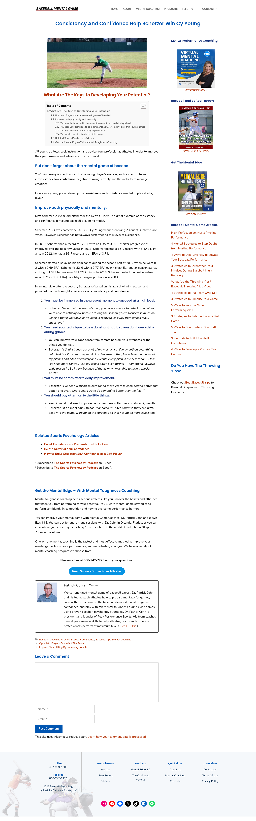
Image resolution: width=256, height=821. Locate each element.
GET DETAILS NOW (196, 214)
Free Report (106, 775)
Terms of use (210, 775)
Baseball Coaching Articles (54, 639)
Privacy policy (210, 781)
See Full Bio (128, 626)
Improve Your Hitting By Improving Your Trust (64, 647)
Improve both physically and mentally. (76, 119)
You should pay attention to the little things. (81, 134)
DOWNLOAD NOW (196, 151)
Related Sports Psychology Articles (74, 138)
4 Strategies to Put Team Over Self (194, 293)
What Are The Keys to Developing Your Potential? (79, 111)
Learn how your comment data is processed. (117, 737)
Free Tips (191, 9)
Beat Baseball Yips (197, 383)
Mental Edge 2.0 (140, 769)
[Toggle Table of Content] (142, 106)
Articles (105, 769)
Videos (105, 781)
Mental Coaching (148, 9)
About (127, 9)
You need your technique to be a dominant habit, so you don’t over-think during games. (102, 126)
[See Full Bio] (137, 626)
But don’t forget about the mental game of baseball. (83, 115)
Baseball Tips (103, 639)
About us (175, 769)
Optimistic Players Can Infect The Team (61, 643)
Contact (211, 9)
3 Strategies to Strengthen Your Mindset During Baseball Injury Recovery (192, 270)
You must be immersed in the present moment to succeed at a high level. (95, 123)
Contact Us (210, 769)
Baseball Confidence (82, 639)
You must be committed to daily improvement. (82, 130)
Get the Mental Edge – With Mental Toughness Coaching (86, 142)
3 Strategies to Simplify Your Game (194, 299)
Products (171, 9)
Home (114, 9)
